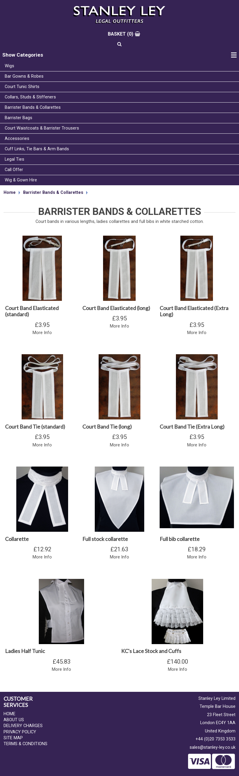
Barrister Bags (18, 117)
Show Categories (22, 55)
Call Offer (14, 169)
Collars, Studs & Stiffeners (30, 97)
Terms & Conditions (25, 743)
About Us (14, 719)
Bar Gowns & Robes (24, 76)
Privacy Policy (20, 732)
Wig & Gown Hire (21, 180)
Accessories (17, 138)
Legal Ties (14, 159)
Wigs (9, 65)
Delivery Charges (23, 725)
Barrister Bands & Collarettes (33, 107)
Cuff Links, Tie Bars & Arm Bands (37, 148)
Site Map (13, 737)
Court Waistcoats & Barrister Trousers (42, 128)
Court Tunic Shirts (22, 86)
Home (10, 192)
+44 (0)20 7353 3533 (215, 739)
